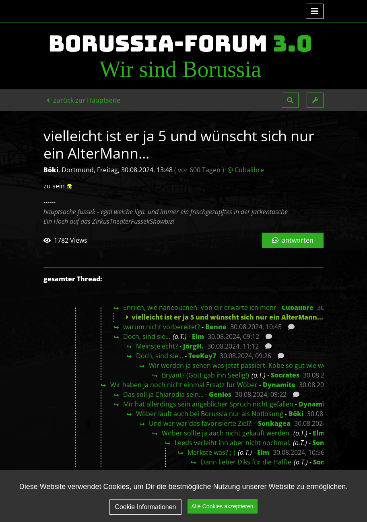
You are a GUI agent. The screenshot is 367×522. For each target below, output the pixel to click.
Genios (220, 394)
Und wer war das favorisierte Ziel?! (200, 423)
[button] (290, 100)
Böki (296, 413)
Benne (216, 326)
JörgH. (193, 346)
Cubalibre (297, 307)
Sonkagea (274, 423)
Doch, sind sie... (147, 336)
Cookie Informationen (145, 506)
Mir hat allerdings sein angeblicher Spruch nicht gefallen (208, 404)
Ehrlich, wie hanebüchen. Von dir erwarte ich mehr (200, 307)
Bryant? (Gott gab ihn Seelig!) (205, 375)
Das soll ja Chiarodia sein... (163, 394)
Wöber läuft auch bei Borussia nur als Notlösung (209, 413)
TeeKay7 (202, 355)
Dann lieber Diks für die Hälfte (246, 462)
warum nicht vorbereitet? (162, 326)
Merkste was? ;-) (211, 452)
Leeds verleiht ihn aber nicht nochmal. (232, 442)
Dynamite (279, 384)
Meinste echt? (156, 346)
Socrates (285, 375)
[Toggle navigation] (315, 11)
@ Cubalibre (245, 169)
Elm (198, 336)
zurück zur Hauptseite (83, 100)
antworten (292, 240)
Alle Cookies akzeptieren (223, 506)
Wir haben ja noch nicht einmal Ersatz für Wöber (184, 384)
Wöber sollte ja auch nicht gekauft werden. (226, 433)
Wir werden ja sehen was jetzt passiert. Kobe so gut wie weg (239, 365)
